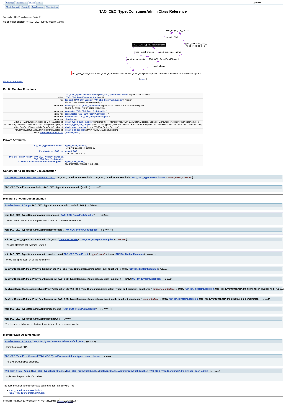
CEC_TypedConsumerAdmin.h (25, 389)
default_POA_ (71, 151)
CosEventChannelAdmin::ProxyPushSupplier (40, 162)
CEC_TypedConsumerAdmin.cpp (27, 392)
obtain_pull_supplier (75, 130)
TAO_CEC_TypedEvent (89, 106)
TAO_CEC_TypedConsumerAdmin (81, 95)
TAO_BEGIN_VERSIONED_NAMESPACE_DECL (30, 177)
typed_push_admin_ (75, 162)
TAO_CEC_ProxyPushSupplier (108, 100)
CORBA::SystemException (129, 254)
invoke (68, 106)
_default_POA (71, 133)
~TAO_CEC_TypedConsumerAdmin (82, 97)
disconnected (71, 117)
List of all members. (13, 82)
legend (143, 79)
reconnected (71, 114)
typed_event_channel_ (76, 146)
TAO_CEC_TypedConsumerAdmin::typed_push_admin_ (179, 370)
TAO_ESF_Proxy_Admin (20, 157)
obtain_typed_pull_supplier (78, 125)
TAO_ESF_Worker (83, 100)
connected (70, 111)
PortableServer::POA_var (51, 151)
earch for (257, 2)
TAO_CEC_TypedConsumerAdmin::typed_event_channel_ (70, 355)
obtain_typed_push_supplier (79, 122)
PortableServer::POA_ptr (51, 133)
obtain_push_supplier (75, 127)
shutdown (70, 119)
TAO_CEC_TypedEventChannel (114, 95)
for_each (69, 100)
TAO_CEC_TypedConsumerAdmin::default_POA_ (58, 341)
